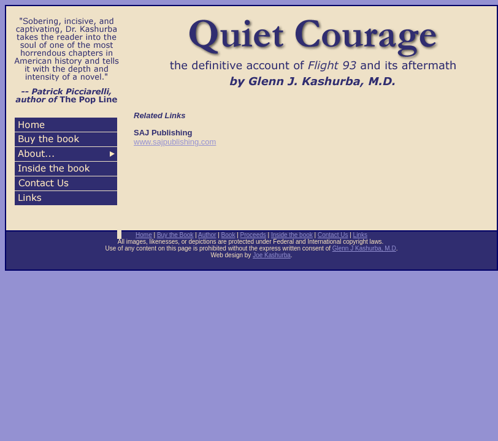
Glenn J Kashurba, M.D (364, 248)
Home (144, 235)
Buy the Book (175, 235)
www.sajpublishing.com (175, 141)
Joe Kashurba (272, 255)
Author (207, 235)
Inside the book (292, 235)
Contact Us (333, 235)
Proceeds (253, 235)
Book (228, 235)
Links (360, 235)
